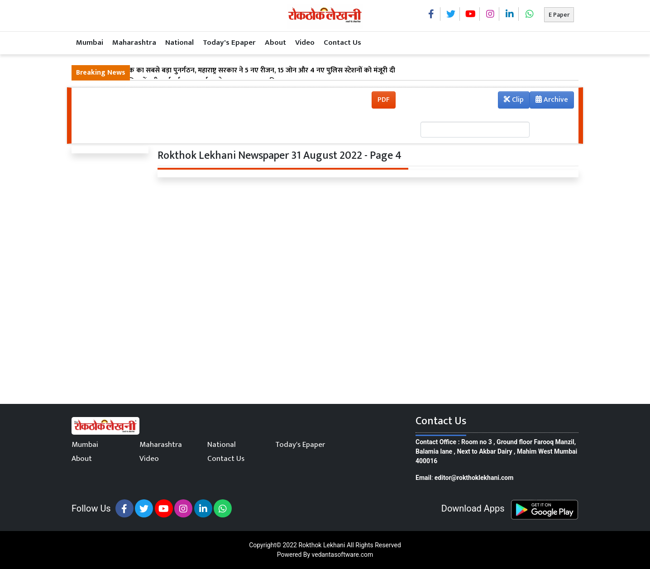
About (275, 42)
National (179, 42)
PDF (384, 100)
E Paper (559, 14)
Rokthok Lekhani (321, 545)
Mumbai (89, 42)
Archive (549, 101)
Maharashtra (134, 42)
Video (305, 42)
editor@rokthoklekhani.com (474, 477)
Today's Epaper (229, 42)
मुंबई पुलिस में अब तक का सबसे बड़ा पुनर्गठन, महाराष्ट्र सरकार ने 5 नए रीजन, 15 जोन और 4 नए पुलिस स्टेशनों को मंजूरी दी (235, 70)
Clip (514, 100)
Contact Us (342, 42)
